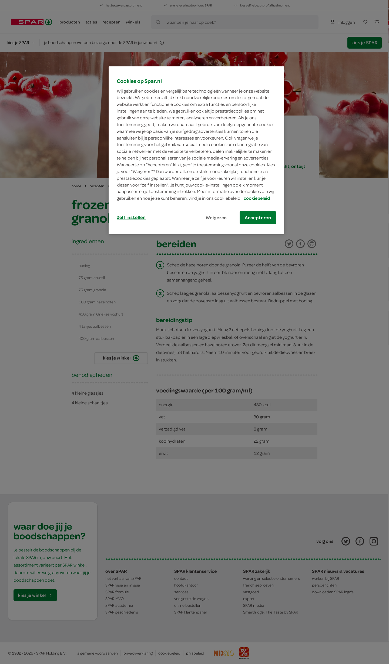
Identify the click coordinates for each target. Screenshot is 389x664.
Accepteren (258, 218)
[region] (196, 150)
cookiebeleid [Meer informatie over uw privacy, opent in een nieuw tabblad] (257, 198)
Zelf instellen (131, 217)
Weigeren (216, 218)
